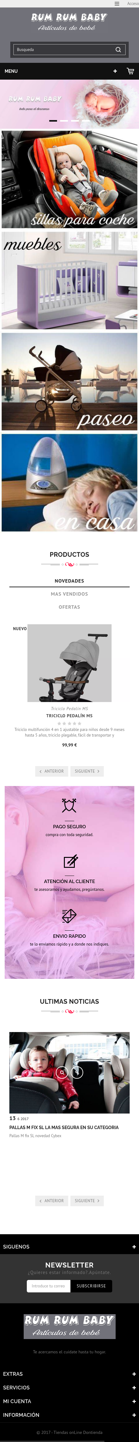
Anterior (54, 771)
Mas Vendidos (69, 594)
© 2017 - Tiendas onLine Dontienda (69, 1432)
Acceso (133, 3)
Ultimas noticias (69, 1001)
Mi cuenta (17, 1401)
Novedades (69, 581)
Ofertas (69, 607)
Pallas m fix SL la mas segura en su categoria (64, 1127)
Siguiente (85, 771)
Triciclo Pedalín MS (69, 716)
